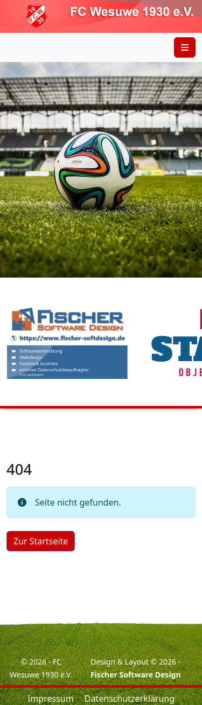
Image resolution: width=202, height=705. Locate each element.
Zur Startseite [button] (40, 541)
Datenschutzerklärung (130, 698)
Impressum (50, 698)
